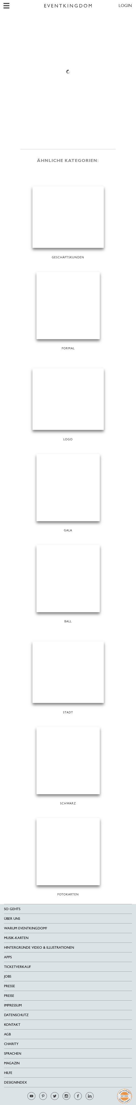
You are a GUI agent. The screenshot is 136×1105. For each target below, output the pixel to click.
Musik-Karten (16, 938)
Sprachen (12, 1053)
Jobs (7, 976)
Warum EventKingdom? (25, 928)
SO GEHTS (12, 909)
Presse (9, 986)
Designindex (15, 1082)
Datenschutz (16, 1015)
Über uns (12, 919)
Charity (11, 1044)
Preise (9, 996)
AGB (7, 1034)
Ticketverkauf (17, 967)
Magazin (12, 1063)
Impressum (13, 1005)
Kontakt (12, 1025)
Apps (8, 957)
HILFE (8, 1073)
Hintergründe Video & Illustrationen (39, 947)
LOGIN (125, 5)
